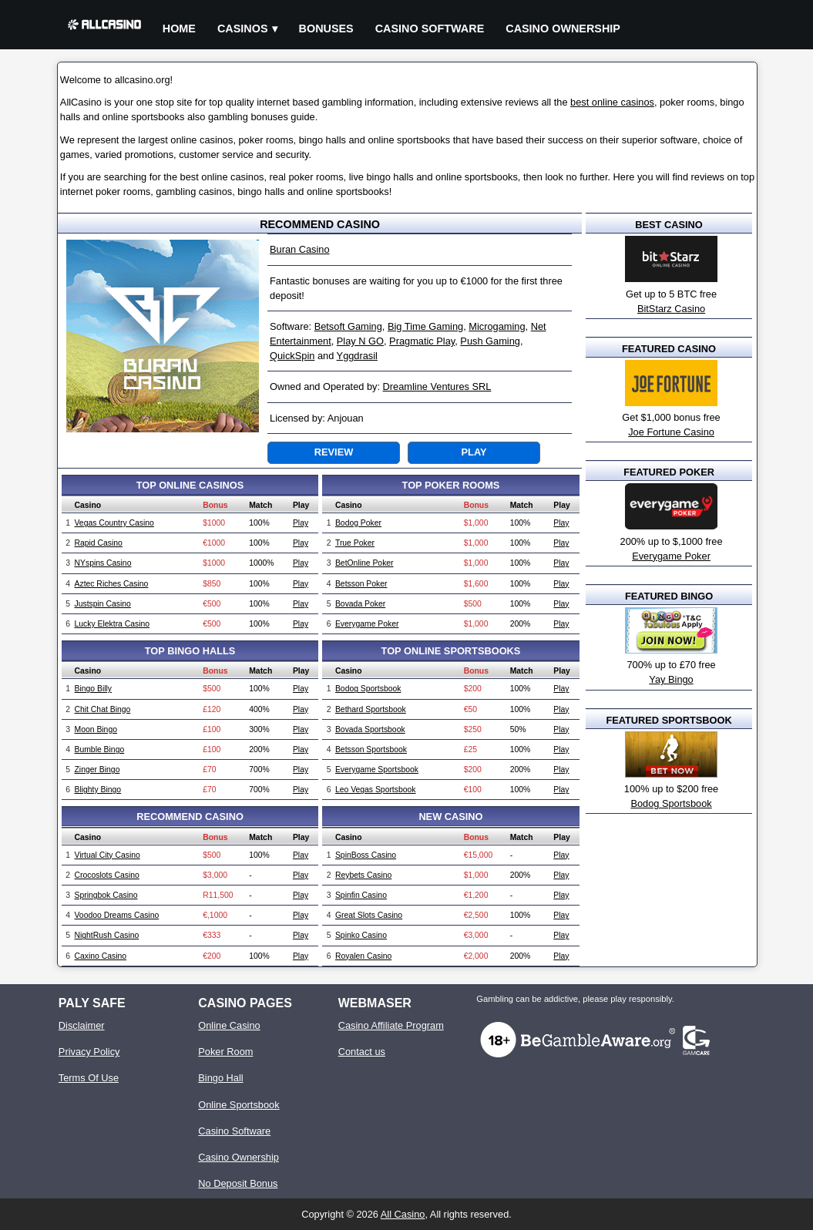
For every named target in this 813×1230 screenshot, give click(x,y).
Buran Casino (300, 249)
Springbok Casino (106, 895)
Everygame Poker (367, 624)
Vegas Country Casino (114, 523)
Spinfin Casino (361, 895)
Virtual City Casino (107, 855)
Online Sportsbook (238, 1105)
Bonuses (326, 28)
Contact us (361, 1051)
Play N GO (360, 341)
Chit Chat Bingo (103, 709)
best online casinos (612, 102)
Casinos (242, 28)
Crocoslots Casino (107, 875)
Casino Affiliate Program (391, 1025)
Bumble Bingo (100, 749)
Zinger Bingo (97, 769)
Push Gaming (490, 341)
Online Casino (229, 1025)
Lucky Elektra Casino (112, 624)
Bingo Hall (220, 1078)
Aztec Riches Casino (112, 584)
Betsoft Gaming (348, 326)
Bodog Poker (358, 523)
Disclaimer (82, 1025)
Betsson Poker (361, 584)
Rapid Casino (99, 543)
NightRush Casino (107, 935)
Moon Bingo (96, 729)
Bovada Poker (360, 604)
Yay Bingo (671, 679)
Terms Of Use (89, 1078)
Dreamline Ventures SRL (437, 386)
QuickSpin (292, 355)
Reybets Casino (363, 875)
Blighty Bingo (98, 789)
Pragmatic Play (422, 341)
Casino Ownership (563, 28)
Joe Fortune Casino (671, 432)
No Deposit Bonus (237, 1183)
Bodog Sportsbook (368, 688)
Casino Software (430, 28)
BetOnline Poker (364, 563)
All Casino (403, 1214)
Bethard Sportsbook (370, 709)
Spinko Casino (361, 935)
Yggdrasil (357, 355)
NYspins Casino (103, 563)
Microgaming (497, 326)
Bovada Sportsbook (370, 729)
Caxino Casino (101, 956)
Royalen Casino (363, 956)
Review (333, 452)
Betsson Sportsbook (371, 749)
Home (179, 28)
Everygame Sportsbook (376, 769)
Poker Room (225, 1051)
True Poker (355, 543)
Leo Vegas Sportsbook (375, 789)
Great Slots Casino (368, 915)
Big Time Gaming (425, 326)
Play (474, 452)
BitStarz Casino (671, 308)
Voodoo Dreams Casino (117, 915)
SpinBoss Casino (365, 855)
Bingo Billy (94, 688)
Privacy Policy (89, 1051)
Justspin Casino (103, 604)
